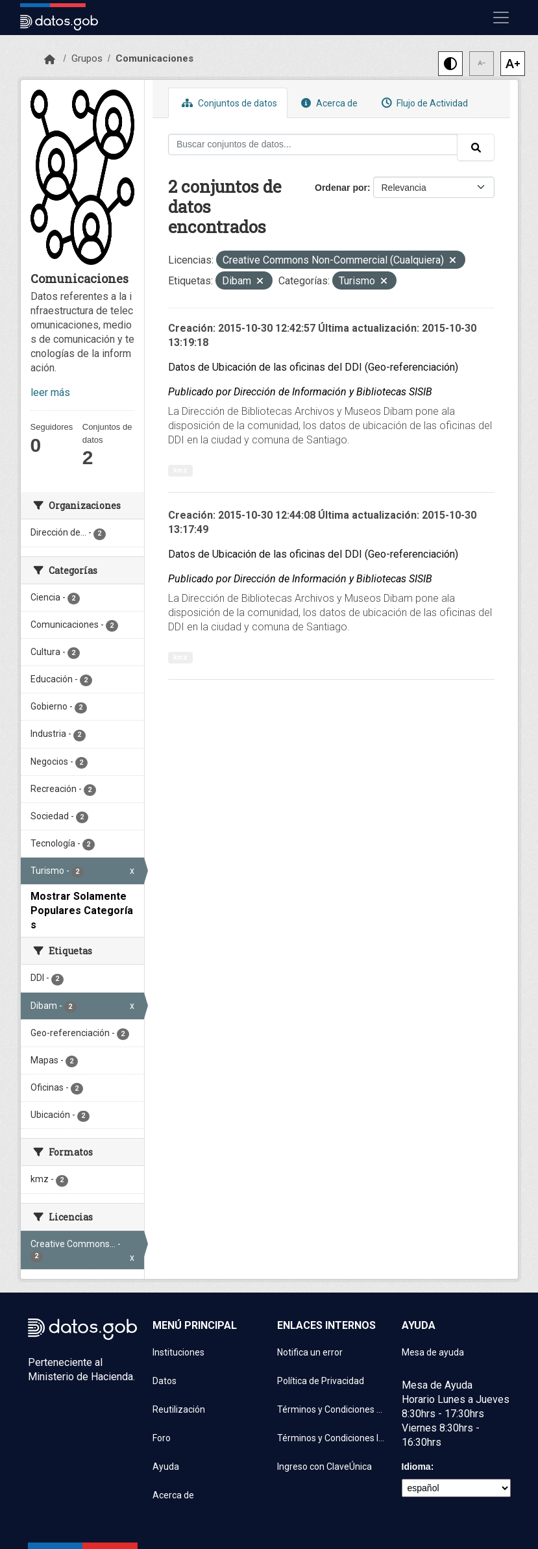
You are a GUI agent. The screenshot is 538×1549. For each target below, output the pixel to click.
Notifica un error (310, 1352)
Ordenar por (341, 187)
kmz (180, 470)
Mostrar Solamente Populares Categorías (82, 910)
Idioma (416, 1466)
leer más (50, 392)
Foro (162, 1438)
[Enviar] (476, 147)
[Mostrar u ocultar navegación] (501, 17)
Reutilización (179, 1409)
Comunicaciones (154, 58)
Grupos (87, 58)
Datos (165, 1381)
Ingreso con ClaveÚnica (324, 1466)
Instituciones (178, 1352)
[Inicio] (49, 60)
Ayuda (166, 1466)
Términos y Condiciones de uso (331, 1409)
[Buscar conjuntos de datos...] (313, 144)
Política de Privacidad (320, 1381)
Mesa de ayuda (433, 1352)
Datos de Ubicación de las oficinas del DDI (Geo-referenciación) (313, 367)
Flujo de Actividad (423, 103)
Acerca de (328, 103)
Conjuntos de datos (227, 103)
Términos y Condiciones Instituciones (331, 1438)
